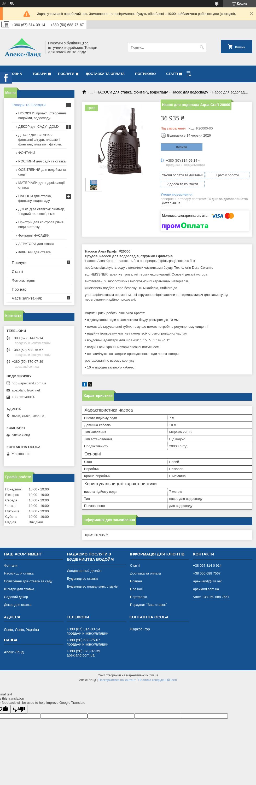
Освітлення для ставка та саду (28, 581)
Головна (13, 74)
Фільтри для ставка (19, 589)
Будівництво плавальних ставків (92, 586)
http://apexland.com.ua (29, 383)
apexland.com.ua (206, 589)
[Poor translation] (19, 709)
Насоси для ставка (18, 573)
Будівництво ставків (82, 579)
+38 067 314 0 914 (207, 565)
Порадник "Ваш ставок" (148, 605)
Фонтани (11, 565)
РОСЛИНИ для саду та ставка (42, 161)
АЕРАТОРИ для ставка (36, 244)
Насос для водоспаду (190, 92)
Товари (39, 74)
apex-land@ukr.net (25, 390)
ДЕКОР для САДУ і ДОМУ (38, 126)
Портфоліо (145, 74)
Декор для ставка (17, 605)
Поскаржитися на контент (117, 680)
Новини (136, 581)
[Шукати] (201, 47)
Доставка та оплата (105, 74)
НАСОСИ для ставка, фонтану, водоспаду (132, 92)
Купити (181, 147)
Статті (172, 74)
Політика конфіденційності (157, 680)
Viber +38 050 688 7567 (211, 597)
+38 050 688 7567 (206, 573)
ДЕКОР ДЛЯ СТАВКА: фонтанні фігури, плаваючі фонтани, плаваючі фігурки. (40, 139)
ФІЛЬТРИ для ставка (34, 252)
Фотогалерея (23, 280)
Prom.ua (152, 675)
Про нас (19, 289)
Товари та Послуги (28, 105)
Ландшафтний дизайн (84, 571)
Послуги (66, 74)
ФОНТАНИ (26, 153)
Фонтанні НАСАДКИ (34, 235)
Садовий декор (16, 597)
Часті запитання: (27, 298)
